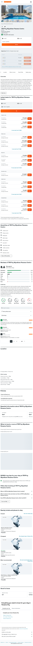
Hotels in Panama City (7, 618)
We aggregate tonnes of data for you (17, 634)
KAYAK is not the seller (17, 632)
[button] (2, 2)
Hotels (7, 642)
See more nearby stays (28, 513)
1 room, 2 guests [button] (5, 41)
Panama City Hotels (28, 642)
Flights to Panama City (7, 615)
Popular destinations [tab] (16, 608)
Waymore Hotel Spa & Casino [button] (6, 527)
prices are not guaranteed (24, 628)
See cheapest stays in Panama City (25, 536)
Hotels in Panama (20, 642)
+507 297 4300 (4, 33)
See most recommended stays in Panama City (26, 560)
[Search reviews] (17, 308)
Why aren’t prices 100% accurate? (17, 636)
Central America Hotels (12, 642)
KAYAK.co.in (2, 642)
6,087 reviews (11, 34)
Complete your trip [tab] (6, 608)
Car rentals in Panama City (8, 616)
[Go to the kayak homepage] (7, 2)
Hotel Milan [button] (3, 551)
